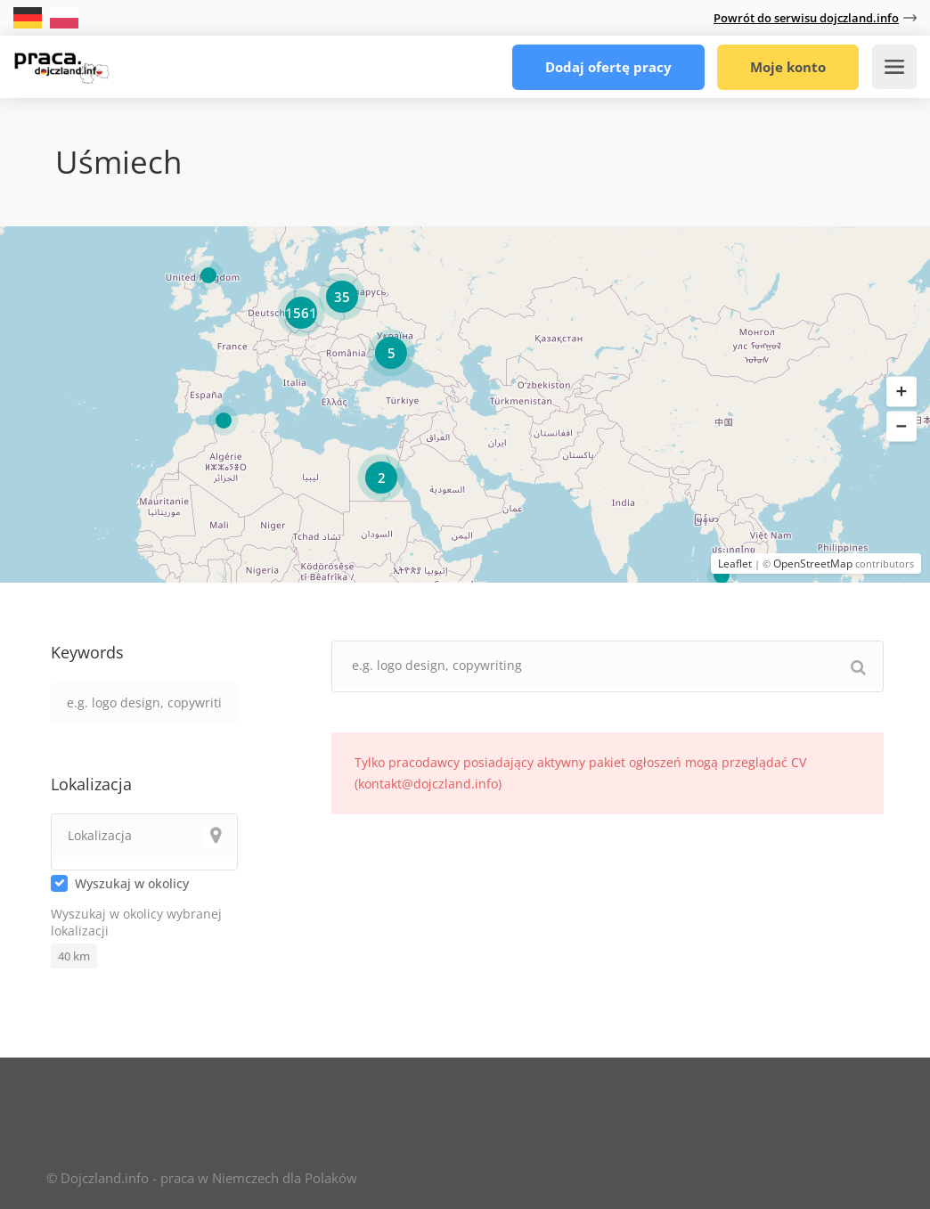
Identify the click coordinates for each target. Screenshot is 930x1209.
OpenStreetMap (812, 563)
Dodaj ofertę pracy (608, 67)
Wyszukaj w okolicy (132, 883)
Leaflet (735, 563)
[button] (901, 392)
